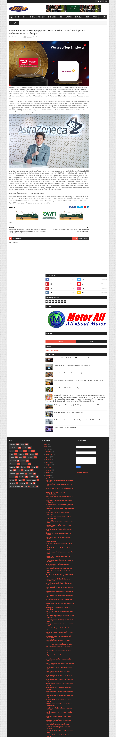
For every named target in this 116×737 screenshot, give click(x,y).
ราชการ (12, 281)
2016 (45, 729)
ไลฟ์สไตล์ (12, 275)
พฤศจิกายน (49, 285)
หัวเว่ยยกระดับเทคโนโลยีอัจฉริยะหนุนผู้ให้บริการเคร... (59, 336)
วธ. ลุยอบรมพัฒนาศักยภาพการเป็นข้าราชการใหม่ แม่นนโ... (59, 506)
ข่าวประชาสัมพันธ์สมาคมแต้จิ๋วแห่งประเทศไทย (59, 475)
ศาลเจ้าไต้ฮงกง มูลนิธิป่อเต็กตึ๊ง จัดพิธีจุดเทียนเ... (59, 682)
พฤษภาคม (49, 301)
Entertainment (52, 17)
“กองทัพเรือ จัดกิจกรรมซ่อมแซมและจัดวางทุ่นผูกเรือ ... (59, 463)
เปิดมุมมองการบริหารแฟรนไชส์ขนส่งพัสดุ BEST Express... (59, 646)
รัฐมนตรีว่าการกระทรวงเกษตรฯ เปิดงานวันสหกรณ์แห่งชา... (58, 387)
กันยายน (48, 290)
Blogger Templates (32, 734)
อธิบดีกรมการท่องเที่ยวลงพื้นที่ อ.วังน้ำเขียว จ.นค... (58, 706)
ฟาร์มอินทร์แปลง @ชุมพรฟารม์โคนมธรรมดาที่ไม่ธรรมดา (95, 167)
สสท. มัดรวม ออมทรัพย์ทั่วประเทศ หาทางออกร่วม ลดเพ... (59, 383)
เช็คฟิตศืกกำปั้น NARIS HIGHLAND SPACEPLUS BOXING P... (58, 364)
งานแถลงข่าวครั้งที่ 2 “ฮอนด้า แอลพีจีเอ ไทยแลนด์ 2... (58, 650)
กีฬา (29, 281)
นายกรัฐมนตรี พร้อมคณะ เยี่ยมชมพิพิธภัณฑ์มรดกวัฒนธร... (59, 311)
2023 (46, 713)
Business (17, 17)
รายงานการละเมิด (82, 303)
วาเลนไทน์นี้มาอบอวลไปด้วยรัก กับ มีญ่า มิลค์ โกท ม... (58, 654)
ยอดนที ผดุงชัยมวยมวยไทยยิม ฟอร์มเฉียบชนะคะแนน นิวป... (58, 551)
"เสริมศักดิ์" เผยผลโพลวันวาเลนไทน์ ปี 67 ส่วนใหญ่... (59, 671)
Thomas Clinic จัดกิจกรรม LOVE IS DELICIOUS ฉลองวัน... (58, 601)
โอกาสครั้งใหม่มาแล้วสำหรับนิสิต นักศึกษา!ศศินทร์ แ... (59, 414)
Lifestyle (69, 17)
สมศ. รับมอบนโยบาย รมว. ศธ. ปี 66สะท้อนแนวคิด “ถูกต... (58, 581)
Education (27, 301)
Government (12, 298)
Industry (22, 304)
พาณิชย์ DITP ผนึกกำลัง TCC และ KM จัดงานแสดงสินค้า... (59, 562)
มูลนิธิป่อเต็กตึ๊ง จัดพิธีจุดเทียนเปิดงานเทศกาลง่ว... (59, 399)
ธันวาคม (48, 282)
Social (25, 17)
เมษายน (48, 303)
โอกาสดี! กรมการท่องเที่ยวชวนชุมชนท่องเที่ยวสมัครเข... (59, 490)
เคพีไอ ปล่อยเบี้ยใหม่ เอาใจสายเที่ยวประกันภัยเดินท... (59, 328)
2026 (46, 275)
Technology (41, 17)
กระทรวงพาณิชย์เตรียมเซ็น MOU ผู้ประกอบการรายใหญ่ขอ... (59, 658)
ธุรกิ (26, 317)
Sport (61, 17)
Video (31, 314)
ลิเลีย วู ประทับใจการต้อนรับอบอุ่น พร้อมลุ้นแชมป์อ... (59, 443)
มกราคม (48, 710)
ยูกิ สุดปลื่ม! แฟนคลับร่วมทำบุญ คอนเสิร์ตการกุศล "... (60, 511)
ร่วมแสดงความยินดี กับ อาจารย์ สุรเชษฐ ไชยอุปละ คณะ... (59, 675)
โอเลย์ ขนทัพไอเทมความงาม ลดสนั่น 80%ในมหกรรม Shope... (58, 348)
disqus (65, 232)
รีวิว (19, 301)
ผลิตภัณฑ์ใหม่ (13, 278)
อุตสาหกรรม (24, 294)
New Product (78, 17)
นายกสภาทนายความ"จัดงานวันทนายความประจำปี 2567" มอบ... (60, 494)
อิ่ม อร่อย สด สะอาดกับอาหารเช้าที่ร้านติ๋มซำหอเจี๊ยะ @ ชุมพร (96, 117)
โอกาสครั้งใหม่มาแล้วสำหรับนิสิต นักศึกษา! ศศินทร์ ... (59, 431)
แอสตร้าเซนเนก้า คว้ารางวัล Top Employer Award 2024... (60, 340)
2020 (46, 721)
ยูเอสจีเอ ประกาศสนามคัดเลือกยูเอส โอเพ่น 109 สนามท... (59, 585)
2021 (45, 718)
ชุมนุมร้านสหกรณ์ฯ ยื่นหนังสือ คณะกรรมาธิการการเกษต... (59, 539)
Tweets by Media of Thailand (84, 94)
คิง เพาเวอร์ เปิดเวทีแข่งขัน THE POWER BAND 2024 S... (58, 618)
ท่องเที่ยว (25, 278)
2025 (46, 277)
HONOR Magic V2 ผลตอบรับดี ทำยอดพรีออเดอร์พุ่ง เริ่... (59, 662)
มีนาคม (48, 306)
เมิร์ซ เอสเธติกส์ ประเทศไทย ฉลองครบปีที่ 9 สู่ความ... (58, 589)
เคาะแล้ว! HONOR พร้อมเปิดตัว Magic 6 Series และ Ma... (58, 531)
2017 (45, 726)
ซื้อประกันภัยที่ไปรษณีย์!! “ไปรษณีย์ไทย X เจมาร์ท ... (59, 597)
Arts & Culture (32, 307)
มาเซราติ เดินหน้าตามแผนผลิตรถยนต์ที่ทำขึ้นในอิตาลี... (59, 693)
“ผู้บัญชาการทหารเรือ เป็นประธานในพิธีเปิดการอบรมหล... (59, 319)
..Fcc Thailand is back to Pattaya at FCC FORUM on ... (59, 406)
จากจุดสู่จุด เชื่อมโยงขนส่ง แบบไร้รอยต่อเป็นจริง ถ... (59, 685)
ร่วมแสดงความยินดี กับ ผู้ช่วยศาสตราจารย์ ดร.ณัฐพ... (58, 558)
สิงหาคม (48, 293)
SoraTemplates (17, 734)
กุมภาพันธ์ (49, 308)
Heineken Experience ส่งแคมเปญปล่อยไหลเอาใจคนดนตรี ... (59, 451)
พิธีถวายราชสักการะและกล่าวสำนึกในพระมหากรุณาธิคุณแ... (59, 502)
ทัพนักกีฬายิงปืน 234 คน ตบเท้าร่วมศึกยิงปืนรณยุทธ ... (59, 498)
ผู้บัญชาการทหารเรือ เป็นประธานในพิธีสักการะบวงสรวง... (59, 519)
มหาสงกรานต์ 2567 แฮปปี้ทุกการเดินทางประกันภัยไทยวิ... (59, 332)
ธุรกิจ (36, 37)
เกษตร (20, 288)
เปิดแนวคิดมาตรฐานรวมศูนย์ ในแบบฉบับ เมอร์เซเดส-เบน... (60, 447)
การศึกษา (30, 288)
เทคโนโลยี (21, 285)
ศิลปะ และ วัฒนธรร (31, 311)
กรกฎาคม (49, 295)
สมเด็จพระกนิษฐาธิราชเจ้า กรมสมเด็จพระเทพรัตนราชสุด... (58, 356)
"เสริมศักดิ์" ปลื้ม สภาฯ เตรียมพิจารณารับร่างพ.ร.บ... (58, 379)
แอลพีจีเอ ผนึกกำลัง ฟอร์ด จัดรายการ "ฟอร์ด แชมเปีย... (59, 527)
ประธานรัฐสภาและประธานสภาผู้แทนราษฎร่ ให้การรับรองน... (58, 630)
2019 (45, 724)
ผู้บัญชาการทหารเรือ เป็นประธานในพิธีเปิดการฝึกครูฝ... (60, 666)
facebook (71, 232)
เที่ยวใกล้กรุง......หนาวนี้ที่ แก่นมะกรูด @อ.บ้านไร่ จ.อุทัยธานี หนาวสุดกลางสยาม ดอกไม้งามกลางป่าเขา (95, 160)
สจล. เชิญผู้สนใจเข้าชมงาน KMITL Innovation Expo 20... (59, 638)
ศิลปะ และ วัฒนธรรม (15, 317)
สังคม (21, 281)
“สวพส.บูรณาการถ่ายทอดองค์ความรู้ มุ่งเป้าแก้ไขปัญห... (59, 455)
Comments (99, 84)
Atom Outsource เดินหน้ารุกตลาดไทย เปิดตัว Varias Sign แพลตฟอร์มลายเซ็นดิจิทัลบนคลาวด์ (96, 175)
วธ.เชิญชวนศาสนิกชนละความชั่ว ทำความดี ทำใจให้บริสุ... (58, 467)
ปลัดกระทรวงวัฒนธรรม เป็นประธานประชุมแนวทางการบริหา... (58, 642)
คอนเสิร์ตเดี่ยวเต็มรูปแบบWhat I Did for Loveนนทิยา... (59, 459)
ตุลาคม (48, 287)
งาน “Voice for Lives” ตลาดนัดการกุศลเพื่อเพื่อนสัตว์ (59, 426)
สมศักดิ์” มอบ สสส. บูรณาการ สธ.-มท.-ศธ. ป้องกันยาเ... (59, 543)
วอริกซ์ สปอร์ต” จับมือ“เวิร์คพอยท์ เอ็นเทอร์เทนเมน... (59, 634)
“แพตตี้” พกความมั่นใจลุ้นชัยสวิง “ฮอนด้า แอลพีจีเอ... (59, 523)
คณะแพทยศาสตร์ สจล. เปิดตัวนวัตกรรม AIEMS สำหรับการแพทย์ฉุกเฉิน (96, 102)
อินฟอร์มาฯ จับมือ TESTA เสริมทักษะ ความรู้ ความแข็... (59, 609)
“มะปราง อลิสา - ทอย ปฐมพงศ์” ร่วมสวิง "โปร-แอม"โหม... (59, 439)
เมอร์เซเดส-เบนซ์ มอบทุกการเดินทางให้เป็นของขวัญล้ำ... (59, 593)
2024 (46, 280)
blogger (59, 232)
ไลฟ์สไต (33, 317)
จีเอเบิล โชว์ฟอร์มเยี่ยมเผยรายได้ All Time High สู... (59, 375)
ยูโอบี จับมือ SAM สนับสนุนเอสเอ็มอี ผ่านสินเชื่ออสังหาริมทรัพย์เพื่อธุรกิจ (96, 110)
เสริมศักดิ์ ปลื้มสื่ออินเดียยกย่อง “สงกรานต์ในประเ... (59, 478)
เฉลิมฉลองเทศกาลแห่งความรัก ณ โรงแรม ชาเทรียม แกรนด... (60, 698)
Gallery (20, 311)
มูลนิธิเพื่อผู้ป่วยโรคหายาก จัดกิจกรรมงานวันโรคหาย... (59, 418)
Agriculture (12, 314)
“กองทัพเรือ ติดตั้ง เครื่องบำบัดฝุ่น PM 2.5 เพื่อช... (59, 570)
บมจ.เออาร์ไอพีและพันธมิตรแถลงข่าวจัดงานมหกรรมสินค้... (58, 605)
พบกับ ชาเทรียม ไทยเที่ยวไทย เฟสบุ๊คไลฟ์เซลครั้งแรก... (59, 482)
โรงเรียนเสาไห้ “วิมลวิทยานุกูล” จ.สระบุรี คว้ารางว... (60, 435)
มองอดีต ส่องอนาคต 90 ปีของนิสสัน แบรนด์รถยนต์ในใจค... (58, 410)
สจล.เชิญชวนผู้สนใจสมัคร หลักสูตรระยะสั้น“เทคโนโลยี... (57, 573)
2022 (46, 716)
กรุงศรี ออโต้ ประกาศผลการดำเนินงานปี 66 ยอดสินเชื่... (59, 352)
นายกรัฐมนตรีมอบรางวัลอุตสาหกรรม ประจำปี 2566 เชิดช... (59, 702)
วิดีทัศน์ (12, 311)
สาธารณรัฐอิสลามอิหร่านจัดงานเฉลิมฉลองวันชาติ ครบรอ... (59, 689)
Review (95, 17)
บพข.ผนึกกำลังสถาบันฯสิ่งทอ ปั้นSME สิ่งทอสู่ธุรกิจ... (58, 622)
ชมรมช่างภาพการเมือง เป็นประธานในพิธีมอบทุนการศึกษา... (59, 391)
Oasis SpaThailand (51, 372)
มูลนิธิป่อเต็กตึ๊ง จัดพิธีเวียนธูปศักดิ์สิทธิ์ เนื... (58, 555)
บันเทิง (11, 285)
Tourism (32, 17)
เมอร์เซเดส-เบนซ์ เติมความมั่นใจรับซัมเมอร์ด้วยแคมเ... (59, 422)
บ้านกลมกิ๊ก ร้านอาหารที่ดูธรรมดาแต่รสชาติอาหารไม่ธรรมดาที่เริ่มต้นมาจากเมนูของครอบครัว (96, 126)
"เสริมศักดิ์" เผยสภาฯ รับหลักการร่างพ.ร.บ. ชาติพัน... (59, 360)
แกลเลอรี (12, 307)
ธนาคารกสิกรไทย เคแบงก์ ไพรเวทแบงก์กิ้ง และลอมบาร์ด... (59, 344)
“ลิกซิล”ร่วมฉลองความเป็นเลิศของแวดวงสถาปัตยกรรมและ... (57, 395)
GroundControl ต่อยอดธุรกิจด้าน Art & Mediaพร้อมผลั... (56, 323)
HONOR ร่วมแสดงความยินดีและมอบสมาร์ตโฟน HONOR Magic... (59, 535)
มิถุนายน (48, 298)
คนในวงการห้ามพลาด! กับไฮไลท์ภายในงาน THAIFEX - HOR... (58, 679)
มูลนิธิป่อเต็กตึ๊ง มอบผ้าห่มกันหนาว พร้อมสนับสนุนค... (58, 402)
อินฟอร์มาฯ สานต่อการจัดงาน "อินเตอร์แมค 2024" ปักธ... (58, 577)
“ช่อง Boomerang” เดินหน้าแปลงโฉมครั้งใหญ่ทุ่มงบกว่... (59, 515)
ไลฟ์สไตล (22, 307)
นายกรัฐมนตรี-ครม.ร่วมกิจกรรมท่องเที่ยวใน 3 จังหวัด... (58, 368)
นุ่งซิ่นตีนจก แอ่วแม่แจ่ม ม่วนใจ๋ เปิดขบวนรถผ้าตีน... (59, 547)
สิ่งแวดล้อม (23, 298)
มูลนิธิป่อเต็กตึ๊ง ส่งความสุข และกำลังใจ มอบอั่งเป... (58, 471)
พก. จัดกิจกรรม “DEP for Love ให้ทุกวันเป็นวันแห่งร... (60, 613)
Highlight (85, 84)
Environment (22, 314)
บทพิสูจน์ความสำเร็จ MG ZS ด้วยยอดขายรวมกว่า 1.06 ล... (59, 486)
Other (87, 17)
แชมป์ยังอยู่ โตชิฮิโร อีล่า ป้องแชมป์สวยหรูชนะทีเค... (59, 315)
